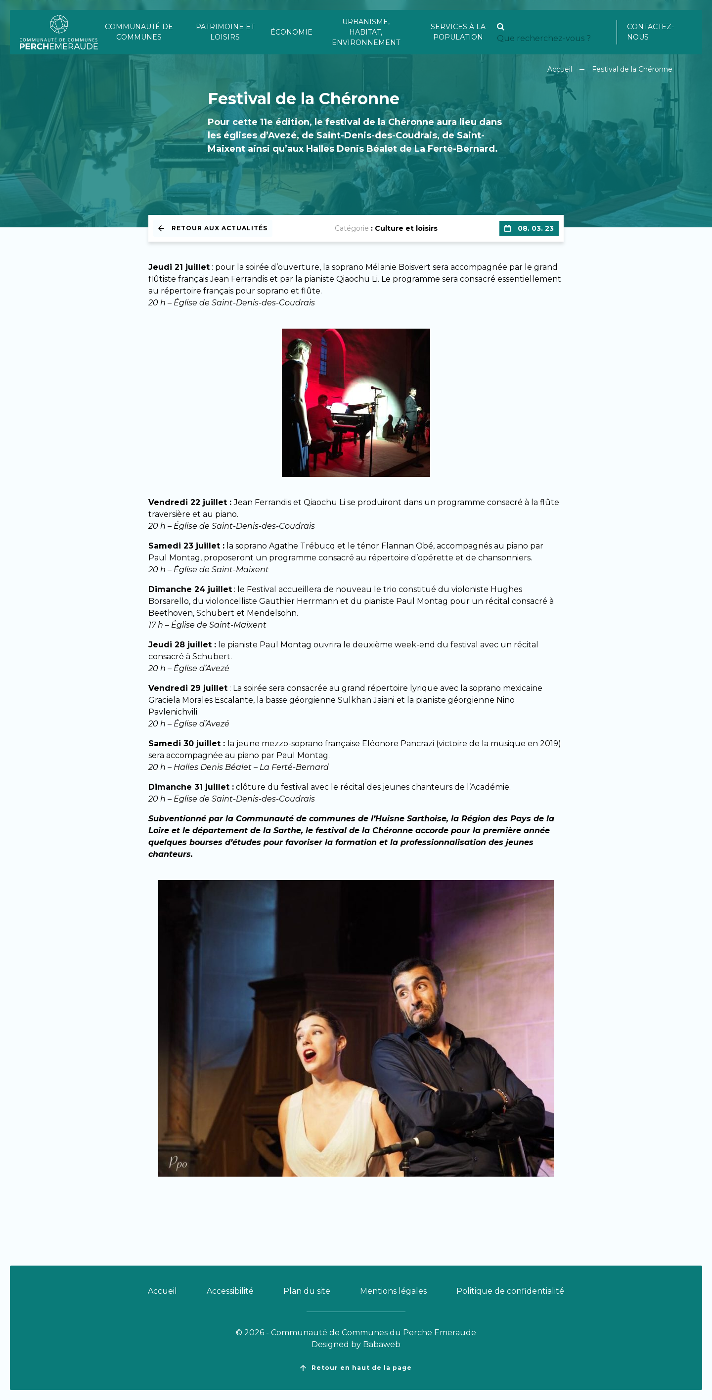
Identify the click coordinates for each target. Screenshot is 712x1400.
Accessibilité (230, 1291)
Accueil (559, 69)
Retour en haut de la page (356, 1367)
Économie (291, 32)
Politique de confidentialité (510, 1291)
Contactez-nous (650, 32)
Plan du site (306, 1291)
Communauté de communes (139, 32)
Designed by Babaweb (356, 1344)
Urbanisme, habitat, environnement (366, 32)
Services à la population (458, 32)
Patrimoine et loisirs (225, 32)
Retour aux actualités (212, 228)
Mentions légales (393, 1291)
